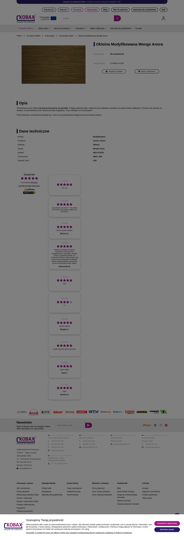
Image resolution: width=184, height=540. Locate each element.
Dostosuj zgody (167, 530)
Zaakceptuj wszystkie (167, 523)
